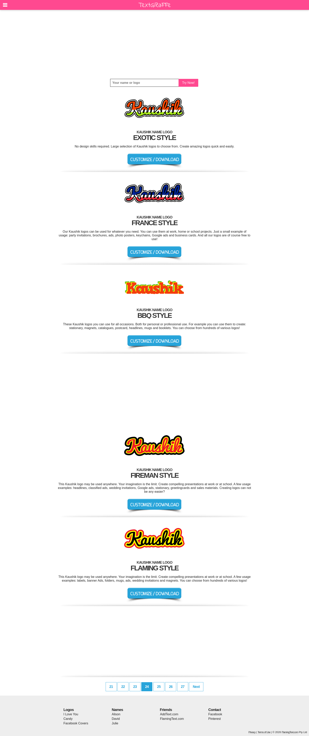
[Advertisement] (154, 44)
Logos (68, 710)
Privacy (252, 732)
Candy (68, 718)
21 (111, 687)
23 (135, 687)
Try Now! (188, 82)
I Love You (70, 714)
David (116, 718)
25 (159, 687)
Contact (214, 710)
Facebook (215, 714)
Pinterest (214, 718)
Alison (116, 714)
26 (170, 687)
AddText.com (169, 714)
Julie (115, 723)
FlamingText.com (172, 718)
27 (182, 687)
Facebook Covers (75, 723)
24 (147, 687)
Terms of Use (264, 732)
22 (123, 687)
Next (196, 687)
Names (117, 710)
